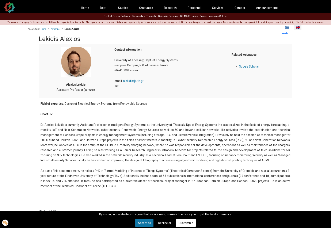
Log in (285, 32)
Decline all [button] (164, 223)
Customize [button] (186, 223)
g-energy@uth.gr (218, 16)
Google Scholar (249, 66)
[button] (5, 223)
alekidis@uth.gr (133, 81)
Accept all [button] (144, 223)
